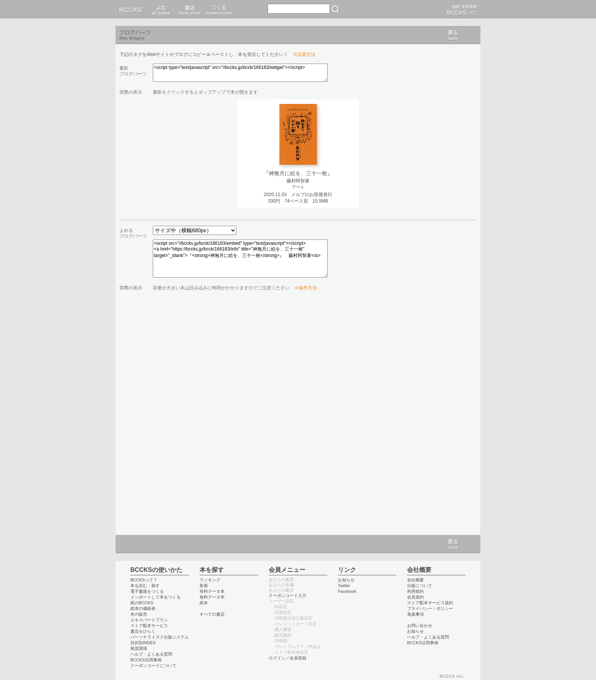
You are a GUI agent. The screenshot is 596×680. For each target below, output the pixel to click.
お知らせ (346, 580)
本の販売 (138, 614)
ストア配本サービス (149, 625)
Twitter (344, 585)
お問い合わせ (419, 625)
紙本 (204, 602)
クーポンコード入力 (287, 595)
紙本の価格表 (142, 608)
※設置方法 (304, 54)
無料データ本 (212, 597)
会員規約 (415, 597)
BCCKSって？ (143, 580)
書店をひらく (142, 631)
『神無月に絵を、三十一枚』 (298, 173)
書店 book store (188, 9)
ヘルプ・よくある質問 (151, 654)
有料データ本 (212, 591)
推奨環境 (138, 648)
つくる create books (219, 9)
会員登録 (469, 6)
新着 (204, 585)
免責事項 (415, 614)
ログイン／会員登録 (287, 658)
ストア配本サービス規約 (430, 602)
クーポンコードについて (153, 665)
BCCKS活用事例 (146, 660)
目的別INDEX (143, 642)
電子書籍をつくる (147, 591)
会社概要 (415, 580)
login (456, 6)
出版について (419, 585)
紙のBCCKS (141, 602)
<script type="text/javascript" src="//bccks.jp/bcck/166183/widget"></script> (240, 73)
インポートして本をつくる (155, 597)
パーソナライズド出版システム (159, 637)
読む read (161, 9)
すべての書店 (212, 614)
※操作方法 (305, 288)
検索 (335, 9)
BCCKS (132, 9)
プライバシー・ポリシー (430, 608)
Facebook (347, 591)
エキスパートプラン (149, 620)
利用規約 (415, 591)
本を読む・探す (145, 585)
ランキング (210, 580)
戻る (453, 35)
